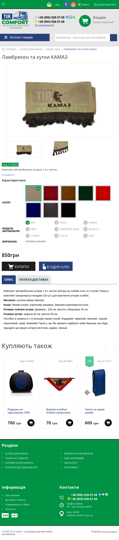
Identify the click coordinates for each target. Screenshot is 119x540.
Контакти (10, 509)
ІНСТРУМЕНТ (71, 467)
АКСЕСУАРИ (70, 462)
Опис (8, 280)
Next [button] (114, 347)
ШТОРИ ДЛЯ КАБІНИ (16, 453)
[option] (60, 101)
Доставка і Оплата (15, 499)
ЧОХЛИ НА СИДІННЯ (16, 458)
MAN (33, 229)
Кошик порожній (103, 19)
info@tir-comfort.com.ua (80, 515)
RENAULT (94, 229)
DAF (33, 222)
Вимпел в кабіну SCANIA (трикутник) (58, 411)
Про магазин (12, 495)
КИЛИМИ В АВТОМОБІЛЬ (19, 462)
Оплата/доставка (33, 280)
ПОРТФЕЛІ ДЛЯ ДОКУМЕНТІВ (21, 467)
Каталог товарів (16, 37)
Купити (18, 266)
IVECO (63, 222)
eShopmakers (110, 531)
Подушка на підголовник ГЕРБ (19, 411)
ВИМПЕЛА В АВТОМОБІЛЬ (78, 453)
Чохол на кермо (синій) (95, 411)
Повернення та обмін (17, 504)
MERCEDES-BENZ (69, 229)
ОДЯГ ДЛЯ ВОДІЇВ (74, 458)
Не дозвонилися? (44, 25)
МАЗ (91, 235)
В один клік (55, 266)
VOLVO (64, 235)
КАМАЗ (93, 222)
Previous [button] (105, 347)
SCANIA (35, 235)
